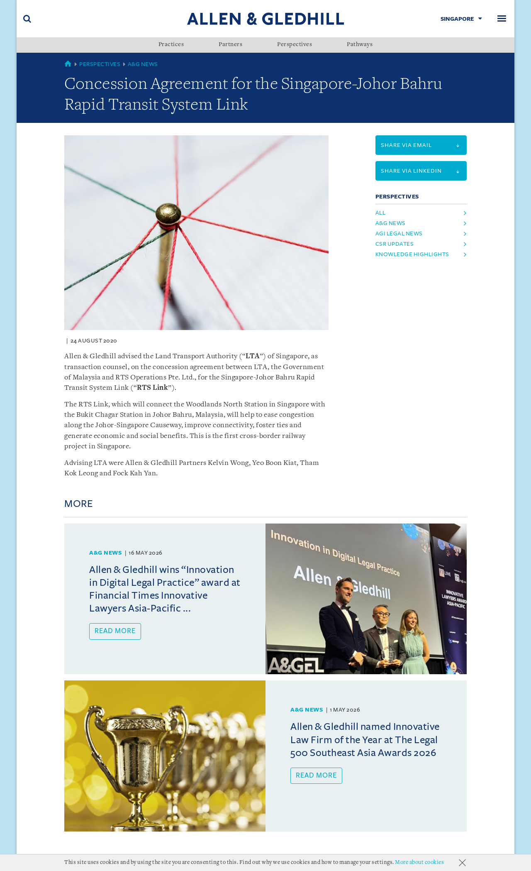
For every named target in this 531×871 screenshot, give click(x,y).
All (380, 213)
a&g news (390, 223)
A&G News (143, 64)
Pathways (360, 45)
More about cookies (419, 862)
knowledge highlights (412, 254)
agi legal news (399, 233)
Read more (115, 631)
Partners (230, 45)
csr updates (394, 244)
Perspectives (294, 45)
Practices (171, 45)
